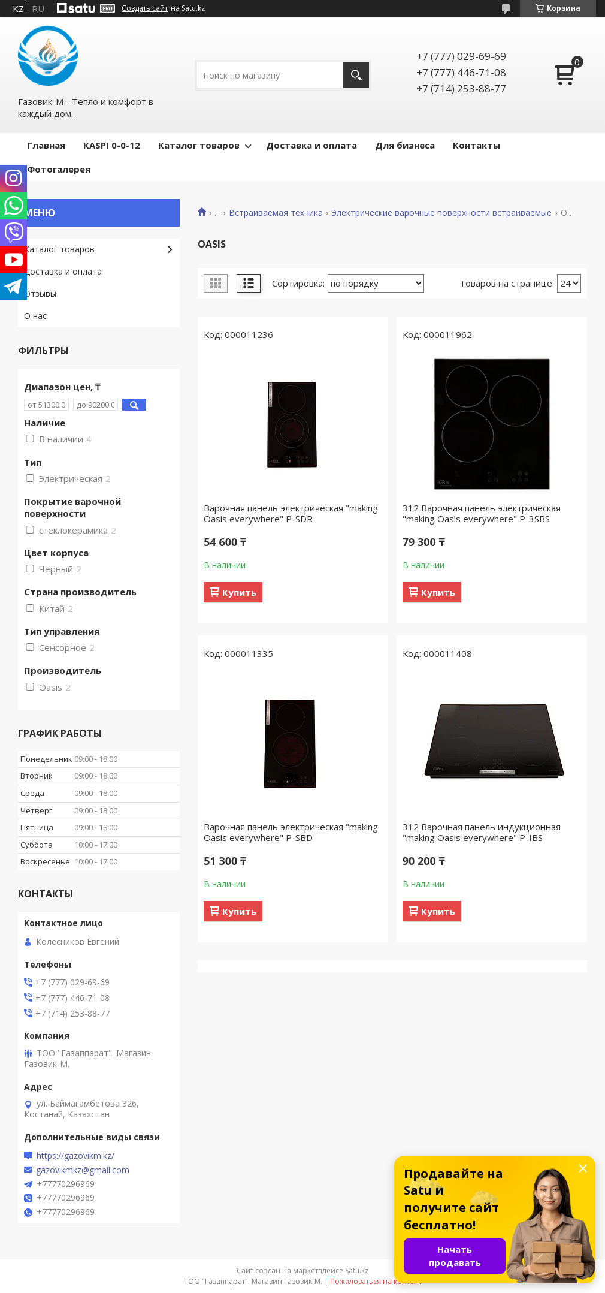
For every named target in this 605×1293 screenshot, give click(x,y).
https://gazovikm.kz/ (75, 1155)
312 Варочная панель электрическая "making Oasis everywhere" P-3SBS (482, 513)
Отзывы (40, 293)
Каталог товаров (199, 145)
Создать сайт (145, 8)
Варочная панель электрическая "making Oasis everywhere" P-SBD (291, 832)
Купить (239, 592)
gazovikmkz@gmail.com (82, 1170)
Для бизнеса (405, 145)
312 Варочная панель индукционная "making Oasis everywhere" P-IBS (482, 832)
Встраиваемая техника (276, 212)
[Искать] (356, 75)
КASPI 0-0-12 (111, 145)
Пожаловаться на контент (376, 1281)
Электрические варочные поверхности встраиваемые (441, 212)
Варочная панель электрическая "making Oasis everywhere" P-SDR (291, 513)
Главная (46, 145)
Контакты (476, 145)
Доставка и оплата (311, 145)
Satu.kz (356, 1270)
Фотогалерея (58, 169)
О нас (35, 315)
